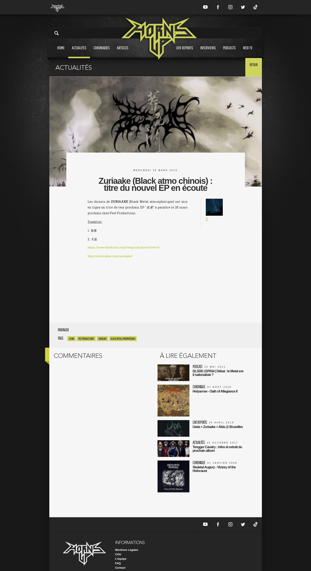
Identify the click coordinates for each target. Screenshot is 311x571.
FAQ (118, 555)
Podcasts (229, 51)
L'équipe (120, 551)
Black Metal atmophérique (123, 338)
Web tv (247, 51)
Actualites (79, 51)
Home (61, 51)
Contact (120, 560)
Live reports (184, 51)
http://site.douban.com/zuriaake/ (112, 257)
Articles (122, 51)
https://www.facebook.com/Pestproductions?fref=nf (126, 248)
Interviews (208, 51)
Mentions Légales (126, 542)
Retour (251, 67)
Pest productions (86, 338)
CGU (118, 546)
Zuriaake (102, 338)
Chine (71, 338)
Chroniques (101, 51)
